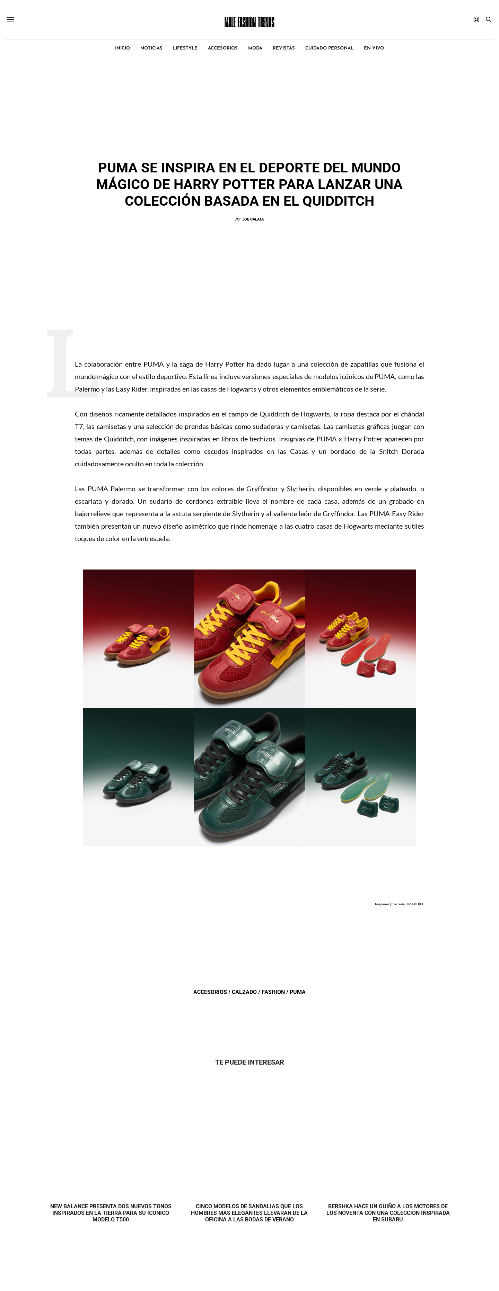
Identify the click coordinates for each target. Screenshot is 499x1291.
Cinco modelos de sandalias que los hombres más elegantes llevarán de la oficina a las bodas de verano (249, 1213)
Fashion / (276, 992)
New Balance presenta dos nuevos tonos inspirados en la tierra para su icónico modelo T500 (111, 1213)
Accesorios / (212, 992)
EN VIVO (374, 48)
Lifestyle (185, 48)
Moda (255, 48)
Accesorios (223, 48)
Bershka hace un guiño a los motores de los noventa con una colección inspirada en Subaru (388, 1213)
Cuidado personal (329, 48)
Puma (298, 992)
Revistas (284, 48)
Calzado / (247, 992)
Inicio (122, 48)
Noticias (151, 48)
